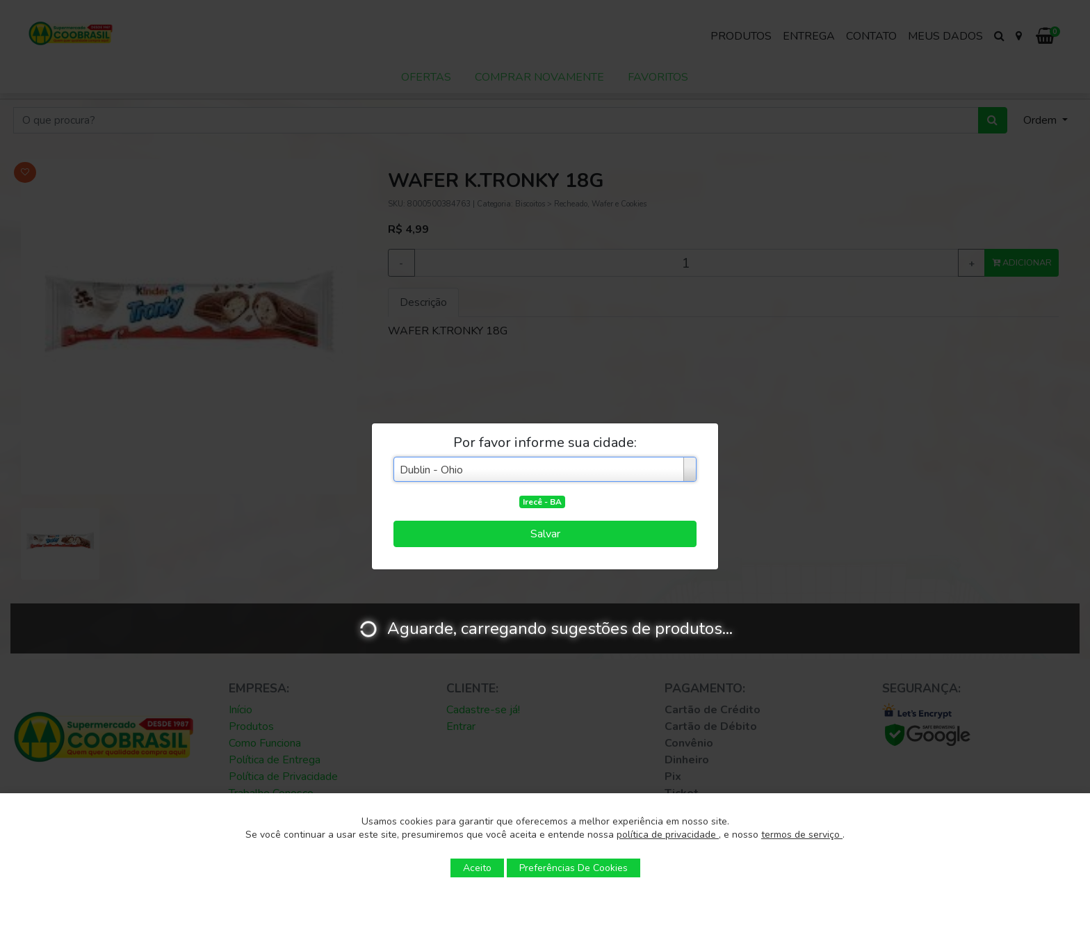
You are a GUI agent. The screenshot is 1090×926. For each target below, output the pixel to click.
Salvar (545, 534)
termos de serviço (802, 834)
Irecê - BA (542, 501)
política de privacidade (668, 834)
